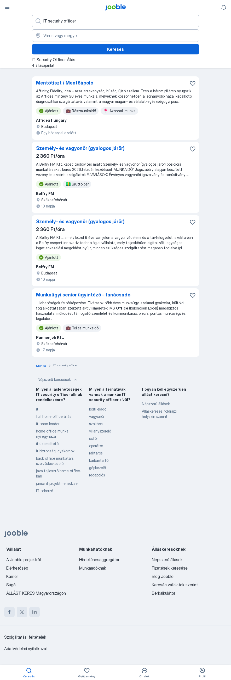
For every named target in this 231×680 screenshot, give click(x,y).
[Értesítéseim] (223, 7)
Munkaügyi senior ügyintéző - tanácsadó (83, 294)
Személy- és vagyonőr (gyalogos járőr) (80, 148)
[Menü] (7, 7)
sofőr (93, 438)
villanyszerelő (100, 431)
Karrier (12, 576)
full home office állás (53, 416)
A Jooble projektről (23, 559)
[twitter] (22, 612)
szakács (96, 424)
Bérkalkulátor (163, 593)
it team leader (47, 424)
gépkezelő (97, 467)
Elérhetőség (17, 568)
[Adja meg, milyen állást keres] (115, 21)
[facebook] (9, 612)
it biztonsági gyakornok (55, 451)
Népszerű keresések (58, 379)
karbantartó (98, 460)
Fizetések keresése (170, 568)
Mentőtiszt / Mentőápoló (64, 83)
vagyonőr (96, 416)
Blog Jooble (163, 576)
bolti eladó (97, 409)
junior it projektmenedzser (57, 483)
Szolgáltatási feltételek (25, 637)
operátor (96, 445)
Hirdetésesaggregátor (99, 559)
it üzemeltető (47, 443)
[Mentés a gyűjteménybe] (193, 83)
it (37, 409)
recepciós (97, 475)
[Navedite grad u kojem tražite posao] (115, 35)
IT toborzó (44, 490)
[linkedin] (34, 612)
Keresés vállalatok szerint (175, 584)
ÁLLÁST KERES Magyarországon (36, 593)
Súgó (11, 584)
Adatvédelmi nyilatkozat (26, 648)
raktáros (96, 453)
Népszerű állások (156, 404)
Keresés (115, 49)
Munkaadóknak (92, 568)
